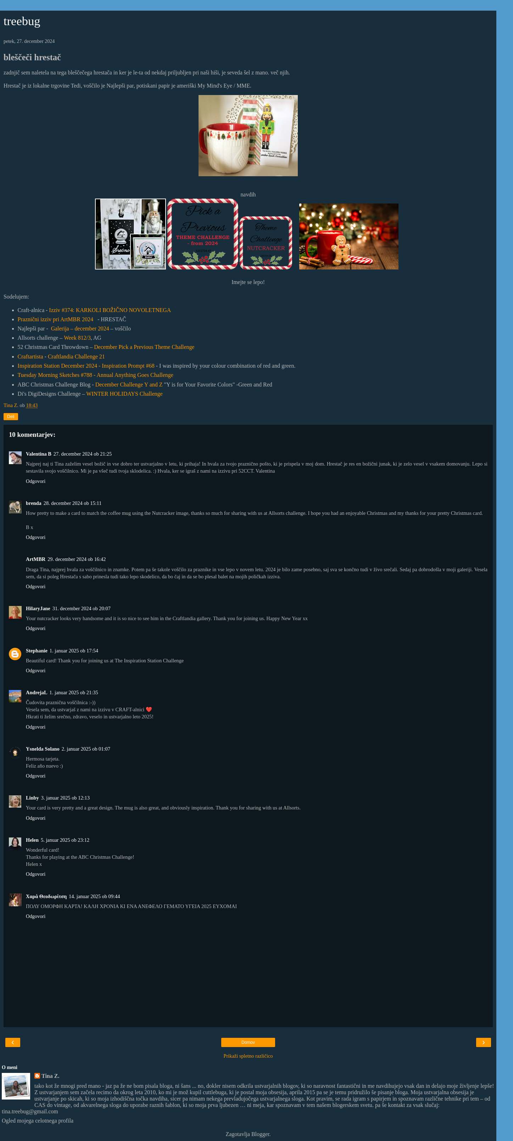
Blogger (260, 1134)
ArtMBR (35, 559)
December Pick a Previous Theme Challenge (144, 347)
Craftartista (30, 357)
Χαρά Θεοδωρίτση (46, 896)
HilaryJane (38, 608)
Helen (32, 840)
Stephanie (37, 650)
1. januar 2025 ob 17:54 (74, 650)
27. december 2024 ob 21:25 (83, 454)
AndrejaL (37, 692)
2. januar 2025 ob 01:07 (86, 749)
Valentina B (38, 454)
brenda (33, 503)
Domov (248, 1042)
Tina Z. (50, 1076)
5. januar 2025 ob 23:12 (65, 840)
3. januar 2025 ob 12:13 (65, 798)
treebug (22, 21)
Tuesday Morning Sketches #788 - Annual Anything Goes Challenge (95, 375)
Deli (11, 416)
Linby (32, 798)
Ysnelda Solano (43, 749)
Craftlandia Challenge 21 (76, 357)
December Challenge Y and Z (129, 385)
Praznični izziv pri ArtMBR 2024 (55, 319)
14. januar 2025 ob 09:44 (94, 896)
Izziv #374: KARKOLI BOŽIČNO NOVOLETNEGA (110, 310)
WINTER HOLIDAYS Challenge (124, 394)
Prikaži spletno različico (248, 1056)
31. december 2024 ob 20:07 (81, 608)
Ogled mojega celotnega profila (37, 1121)
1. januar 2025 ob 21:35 (74, 692)
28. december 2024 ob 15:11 (73, 503)
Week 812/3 (77, 338)
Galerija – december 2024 (80, 328)
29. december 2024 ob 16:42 (77, 559)
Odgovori (35, 481)
